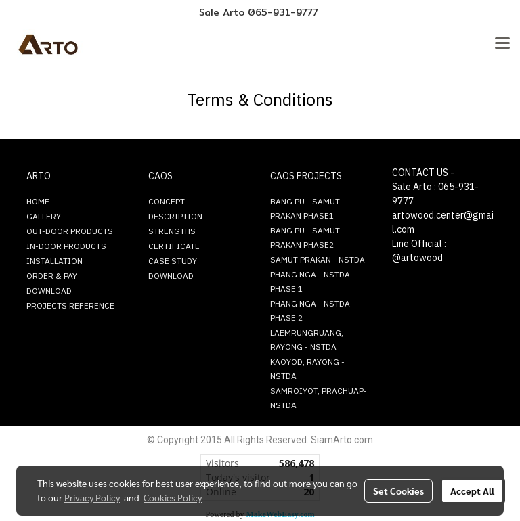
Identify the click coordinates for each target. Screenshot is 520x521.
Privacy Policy (92, 497)
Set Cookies (398, 490)
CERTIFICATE (174, 246)
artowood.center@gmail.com (443, 222)
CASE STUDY (172, 261)
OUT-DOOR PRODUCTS (69, 231)
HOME (37, 202)
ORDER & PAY (51, 276)
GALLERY (43, 216)
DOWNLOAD (49, 291)
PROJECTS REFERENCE (70, 306)
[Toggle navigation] (502, 44)
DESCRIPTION (175, 216)
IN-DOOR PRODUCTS (66, 246)
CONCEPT (166, 202)
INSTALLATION (54, 261)
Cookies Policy (173, 497)
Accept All (472, 490)
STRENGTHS (172, 231)
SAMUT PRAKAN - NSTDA (317, 260)
